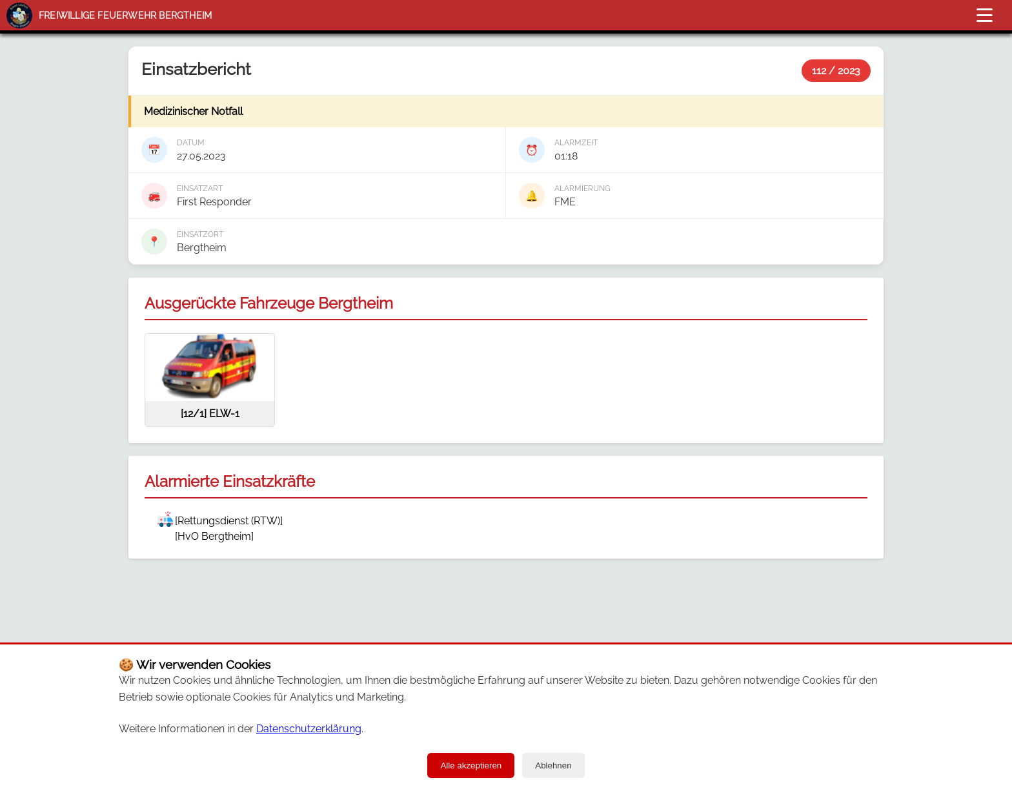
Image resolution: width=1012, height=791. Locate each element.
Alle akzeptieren (470, 765)
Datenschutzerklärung (308, 729)
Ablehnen (553, 765)
